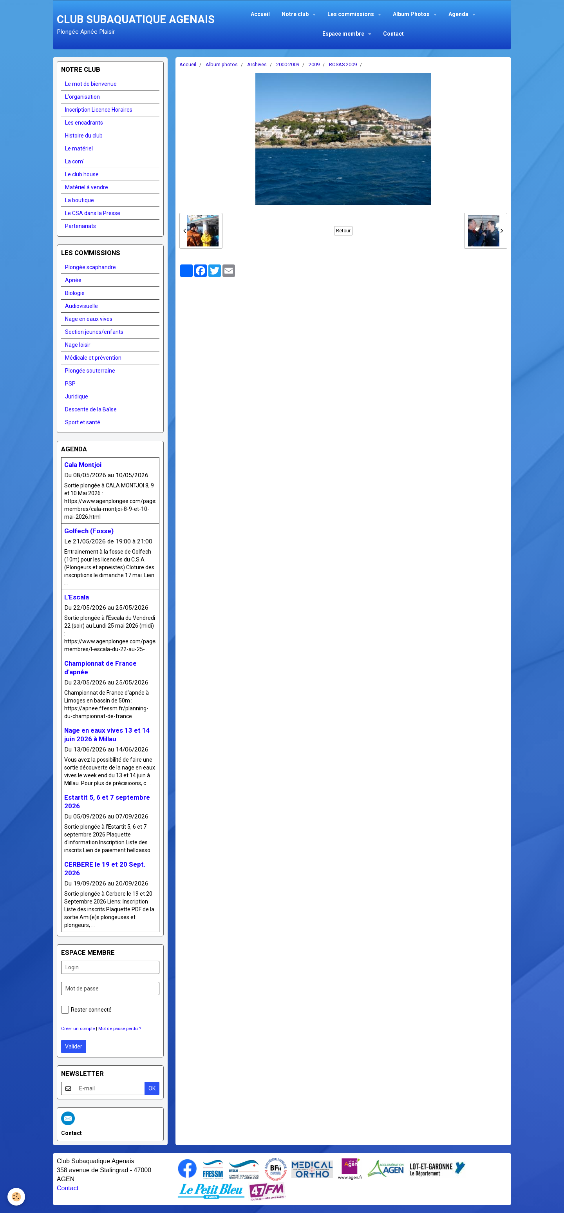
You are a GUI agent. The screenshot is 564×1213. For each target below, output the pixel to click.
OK (151, 1088)
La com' (74, 161)
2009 (314, 64)
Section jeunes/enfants (94, 332)
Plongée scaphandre (90, 267)
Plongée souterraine (90, 371)
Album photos (222, 64)
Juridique (76, 396)
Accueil (260, 14)
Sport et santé (82, 422)
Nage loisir (77, 345)
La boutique (79, 200)
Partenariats (80, 226)
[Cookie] (16, 1197)
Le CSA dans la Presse (92, 213)
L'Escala (76, 597)
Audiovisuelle (81, 306)
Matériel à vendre (86, 187)
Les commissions (351, 14)
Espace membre (343, 34)
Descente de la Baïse (91, 409)
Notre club (296, 14)
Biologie (75, 293)
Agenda (459, 14)
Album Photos (412, 14)
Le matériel (79, 148)
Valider (73, 1046)
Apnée (73, 280)
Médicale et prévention (93, 358)
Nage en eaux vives (88, 319)
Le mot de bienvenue (91, 84)
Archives (257, 64)
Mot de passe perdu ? (119, 1028)
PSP (70, 383)
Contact (393, 34)
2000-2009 (287, 64)
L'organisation (82, 97)
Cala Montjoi (82, 465)
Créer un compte (78, 1028)
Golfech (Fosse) (89, 531)
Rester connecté (86, 1010)
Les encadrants (84, 122)
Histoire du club (84, 135)
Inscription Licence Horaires (98, 110)
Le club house (82, 174)
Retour (343, 231)
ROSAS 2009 (343, 64)
